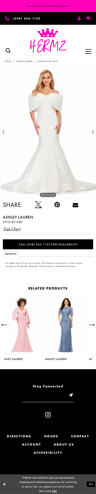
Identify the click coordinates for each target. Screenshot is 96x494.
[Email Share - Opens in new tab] (75, 205)
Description (11, 254)
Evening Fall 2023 (48, 61)
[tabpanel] (48, 132)
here (54, 491)
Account (31, 444)
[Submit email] (71, 395)
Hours (51, 436)
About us (64, 444)
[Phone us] (23, 18)
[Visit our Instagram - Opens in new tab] (48, 415)
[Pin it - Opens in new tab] (57, 205)
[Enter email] (48, 395)
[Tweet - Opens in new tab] (38, 204)
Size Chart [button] (12, 228)
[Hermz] (48, 40)
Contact (80, 436)
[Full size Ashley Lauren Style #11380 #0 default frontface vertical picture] (48, 132)
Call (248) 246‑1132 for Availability (48, 244)
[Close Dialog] (4, 484)
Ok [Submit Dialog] (91, 484)
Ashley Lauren (24, 61)
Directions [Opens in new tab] (19, 436)
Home (8, 61)
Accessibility (48, 452)
